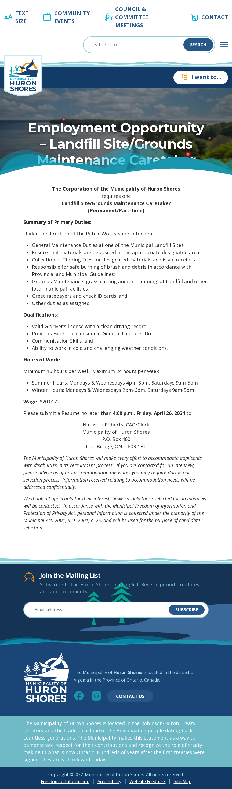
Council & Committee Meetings (131, 17)
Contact (214, 17)
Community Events (72, 17)
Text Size (22, 17)
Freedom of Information (65, 781)
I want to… (200, 77)
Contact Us (130, 696)
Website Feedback (147, 781)
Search (198, 45)
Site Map (182, 781)
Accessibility (109, 781)
